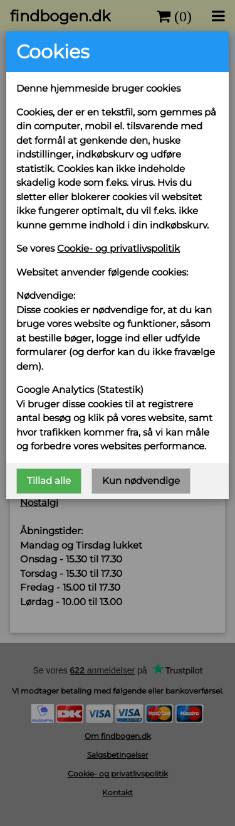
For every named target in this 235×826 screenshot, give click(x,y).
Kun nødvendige (141, 480)
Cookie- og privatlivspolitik (118, 248)
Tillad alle (49, 480)
